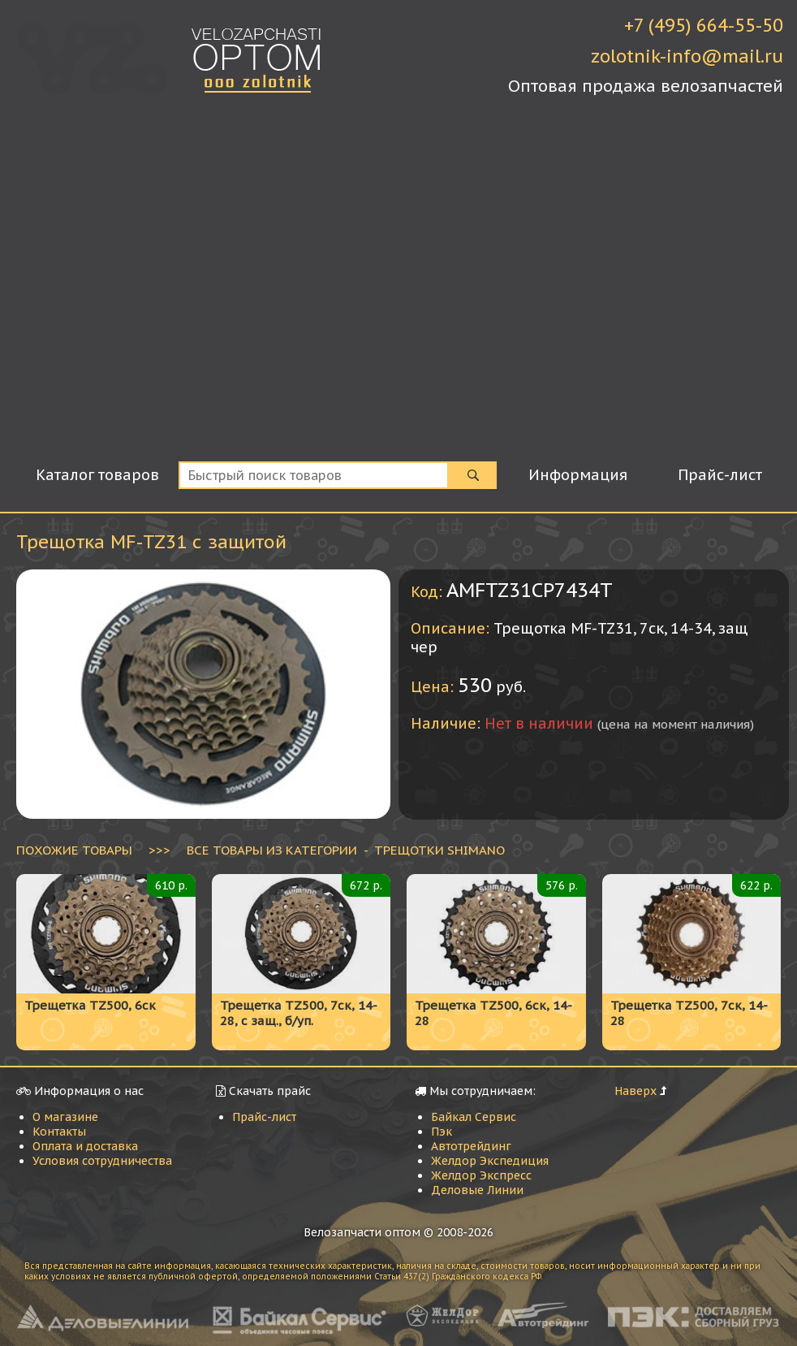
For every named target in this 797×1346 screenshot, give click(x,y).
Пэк (441, 1131)
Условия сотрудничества (102, 1160)
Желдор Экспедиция (490, 1160)
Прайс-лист (264, 1117)
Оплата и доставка (85, 1146)
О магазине (65, 1117)
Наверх (635, 1091)
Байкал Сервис (473, 1117)
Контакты (59, 1131)
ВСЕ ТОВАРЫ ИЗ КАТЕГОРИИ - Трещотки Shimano (346, 850)
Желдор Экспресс (481, 1175)
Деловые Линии (477, 1190)
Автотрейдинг (471, 1146)
